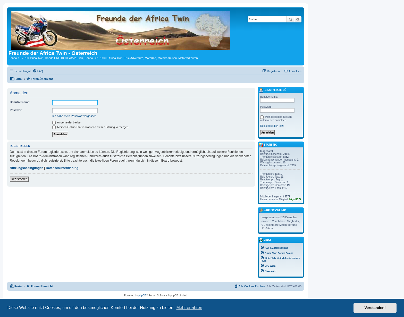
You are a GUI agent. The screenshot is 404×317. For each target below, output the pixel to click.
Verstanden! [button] (375, 308)
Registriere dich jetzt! (272, 125)
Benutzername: (20, 102)
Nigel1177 (295, 199)
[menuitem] (38, 71)
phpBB (142, 295)
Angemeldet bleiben (67, 122)
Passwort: (16, 110)
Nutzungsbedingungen (26, 168)
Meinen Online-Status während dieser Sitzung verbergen (90, 127)
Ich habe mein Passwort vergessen (74, 116)
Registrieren (19, 179)
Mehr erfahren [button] (189, 307)
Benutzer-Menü (272, 90)
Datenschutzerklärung (62, 168)
